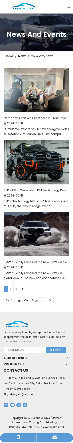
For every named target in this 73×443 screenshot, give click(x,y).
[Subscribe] (56, 350)
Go (50, 300)
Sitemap (27, 427)
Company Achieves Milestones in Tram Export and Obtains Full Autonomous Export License (36, 118)
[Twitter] (18, 404)
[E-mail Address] (24, 350)
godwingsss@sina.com (21, 394)
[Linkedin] (12, 404)
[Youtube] (25, 404)
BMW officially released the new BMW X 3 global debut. (36, 262)
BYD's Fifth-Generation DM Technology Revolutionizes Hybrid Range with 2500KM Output (36, 190)
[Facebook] (6, 404)
